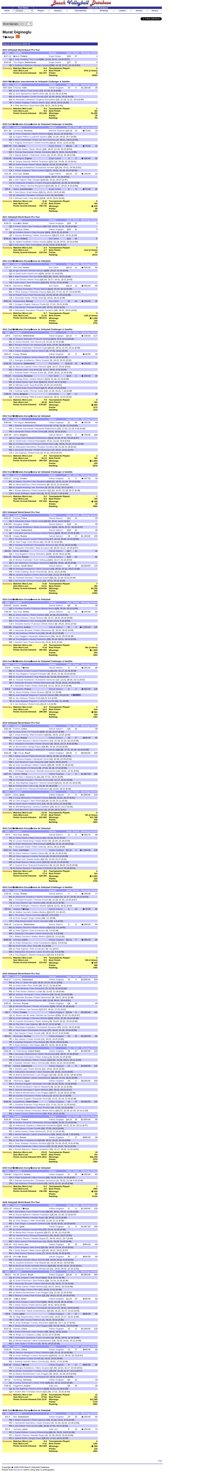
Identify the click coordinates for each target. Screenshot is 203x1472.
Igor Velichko (35, 903)
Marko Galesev (37, 615)
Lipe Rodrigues (35, 226)
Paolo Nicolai (35, 642)
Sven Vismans (39, 366)
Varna (16, 394)
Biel (15, 1417)
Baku (15, 850)
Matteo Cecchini (23, 481)
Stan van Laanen (23, 366)
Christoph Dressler (24, 578)
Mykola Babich (22, 155)
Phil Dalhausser (35, 1241)
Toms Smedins (33, 282)
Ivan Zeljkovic (32, 1024)
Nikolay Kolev (22, 379)
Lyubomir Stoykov (39, 137)
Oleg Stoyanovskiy (23, 921)
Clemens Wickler (38, 906)
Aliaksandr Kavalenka (45, 749)
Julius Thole (39, 1383)
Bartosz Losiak (35, 991)
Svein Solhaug (40, 560)
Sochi (15, 1137)
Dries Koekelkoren (42, 943)
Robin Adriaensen (24, 844)
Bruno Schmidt (37, 572)
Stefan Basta (21, 149)
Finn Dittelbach (22, 621)
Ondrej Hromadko (24, 289)
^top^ (160, 1461)
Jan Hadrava (21, 453)
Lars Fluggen (21, 636)
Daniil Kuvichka (42, 143)
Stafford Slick (35, 804)
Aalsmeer (17, 336)
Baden (16, 605)
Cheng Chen (21, 786)
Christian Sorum (41, 1371)
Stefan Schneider (43, 152)
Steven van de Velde (25, 1015)
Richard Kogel (40, 348)
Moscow (17, 557)
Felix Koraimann (37, 930)
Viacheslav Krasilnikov (42, 868)
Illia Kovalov (21, 746)
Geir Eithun (21, 90)
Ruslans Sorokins (45, 310)
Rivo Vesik (31, 245)
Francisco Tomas (40, 798)
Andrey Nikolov (37, 379)
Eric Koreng (36, 621)
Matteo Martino (39, 912)
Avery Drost (21, 732)
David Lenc (33, 273)
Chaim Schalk (37, 96)
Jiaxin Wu (27, 982)
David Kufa (21, 273)
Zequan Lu (32, 1334)
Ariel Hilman (33, 542)
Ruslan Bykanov (22, 490)
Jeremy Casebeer (41, 807)
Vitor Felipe (20, 1289)
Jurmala (17, 940)
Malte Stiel (35, 493)
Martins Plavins (22, 1217)
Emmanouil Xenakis (45, 167)
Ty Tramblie (33, 732)
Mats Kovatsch (37, 177)
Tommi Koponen (23, 134)
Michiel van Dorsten (46, 1015)
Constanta (18, 130)
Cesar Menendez (23, 798)
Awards (139, 11)
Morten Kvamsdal (24, 560)
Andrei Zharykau (43, 183)
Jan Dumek (21, 279)
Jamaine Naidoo (23, 575)
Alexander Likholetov (25, 99)
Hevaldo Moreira (39, 1266)
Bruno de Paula (23, 1266)
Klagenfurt (18, 627)
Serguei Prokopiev (38, 674)
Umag (16, 478)
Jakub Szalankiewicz (41, 1078)
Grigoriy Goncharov (24, 143)
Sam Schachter (36, 762)
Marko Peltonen (39, 134)
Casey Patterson (34, 1320)
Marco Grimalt (38, 1063)
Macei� (17, 1256)
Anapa (16, 354)
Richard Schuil (21, 345)
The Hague (18, 62)
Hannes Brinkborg (23, 235)
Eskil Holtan (33, 90)
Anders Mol (20, 1392)
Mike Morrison (21, 105)
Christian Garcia (23, 444)
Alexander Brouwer (23, 450)
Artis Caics (20, 282)
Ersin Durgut (21, 918)
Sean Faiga (21, 542)
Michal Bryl (21, 1232)
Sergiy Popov (35, 746)
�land (16, 56)
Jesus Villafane (42, 994)
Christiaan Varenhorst (39, 563)
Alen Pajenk (20, 180)
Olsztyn (16, 1119)
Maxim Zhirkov (36, 1389)
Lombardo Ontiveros (37, 1223)
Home (7, 11)
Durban (16, 566)
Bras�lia (17, 223)
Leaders (122, 11)
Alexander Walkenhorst (45, 428)
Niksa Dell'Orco (23, 484)
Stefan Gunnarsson (42, 235)
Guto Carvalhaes (23, 765)
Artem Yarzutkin (41, 921)
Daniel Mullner (21, 1432)
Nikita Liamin (36, 862)
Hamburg (17, 1380)
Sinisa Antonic (22, 615)
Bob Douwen (40, 844)
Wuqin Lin (20, 1334)
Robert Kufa (21, 295)
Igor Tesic (33, 382)
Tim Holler (19, 915)
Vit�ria (16, 1299)
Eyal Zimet (35, 105)
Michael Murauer (23, 1006)
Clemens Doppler (24, 759)
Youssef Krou (21, 789)
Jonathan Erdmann (24, 677)
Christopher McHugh (37, 1030)
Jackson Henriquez (24, 994)
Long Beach (18, 1101)
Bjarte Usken (39, 93)
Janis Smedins (44, 952)
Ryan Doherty (21, 1045)
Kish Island (18, 1244)
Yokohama (18, 1081)
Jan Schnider (38, 487)
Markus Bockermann (25, 1075)
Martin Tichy (33, 279)
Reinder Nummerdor (24, 425)
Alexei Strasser (37, 618)
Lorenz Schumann (40, 1323)
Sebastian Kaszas (37, 292)
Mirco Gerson (22, 618)
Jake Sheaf (35, 801)
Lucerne (17, 979)
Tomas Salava (40, 289)
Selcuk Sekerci (38, 102)
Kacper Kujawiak (35, 1232)
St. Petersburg (20, 1051)
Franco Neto (20, 226)
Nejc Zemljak (34, 180)
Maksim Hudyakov (37, 955)
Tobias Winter (41, 841)
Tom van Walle (36, 276)
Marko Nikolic (35, 149)
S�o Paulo (18, 753)
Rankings (104, 11)
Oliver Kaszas (21, 292)
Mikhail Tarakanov (40, 161)
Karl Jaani (19, 245)
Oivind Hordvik (22, 342)
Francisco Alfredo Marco (43, 444)
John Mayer (34, 1045)
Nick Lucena (20, 1241)
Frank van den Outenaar (44, 140)
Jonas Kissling (22, 177)
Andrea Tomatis (38, 856)
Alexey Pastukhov (37, 554)
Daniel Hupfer (33, 859)
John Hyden (21, 768)
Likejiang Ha (30, 777)
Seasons (58, 11)
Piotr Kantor (21, 991)
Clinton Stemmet (40, 575)
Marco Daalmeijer (23, 140)
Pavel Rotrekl (35, 295)
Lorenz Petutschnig (40, 539)
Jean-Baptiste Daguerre (27, 695)
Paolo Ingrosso (22, 856)
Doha (15, 795)
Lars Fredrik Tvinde (36, 1211)
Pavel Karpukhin (39, 490)
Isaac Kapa (21, 1030)
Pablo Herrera (35, 756)
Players (40, 11)
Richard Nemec (36, 270)
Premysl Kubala (34, 307)
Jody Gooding (21, 59)
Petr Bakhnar (22, 1389)
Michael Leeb (21, 198)
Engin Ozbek (55, 56)
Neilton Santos (38, 853)
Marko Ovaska (39, 242)
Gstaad (16, 530)
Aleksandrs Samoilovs (25, 310)
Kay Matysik (40, 677)
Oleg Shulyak (38, 232)
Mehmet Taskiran (57, 130)
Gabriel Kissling (23, 487)
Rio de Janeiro (20, 1274)
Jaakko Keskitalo (23, 242)
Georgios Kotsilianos (24, 167)
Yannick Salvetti (46, 695)
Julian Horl (20, 859)
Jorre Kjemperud (23, 93)
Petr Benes (20, 307)
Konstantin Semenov (44, 545)
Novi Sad (17, 174)
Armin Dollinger (22, 493)
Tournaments (80, 11)
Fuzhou (16, 518)
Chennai (17, 88)
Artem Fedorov (22, 853)
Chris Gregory (22, 801)
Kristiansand (19, 301)
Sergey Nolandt (23, 161)
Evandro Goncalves (25, 1021)
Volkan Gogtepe (22, 102)
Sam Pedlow (38, 1280)
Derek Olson (21, 804)
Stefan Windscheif (46, 1054)
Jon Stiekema (36, 345)
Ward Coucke (21, 276)
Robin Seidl (37, 298)
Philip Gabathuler (24, 1146)
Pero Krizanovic (39, 484)
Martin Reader (22, 96)
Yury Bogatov (21, 554)
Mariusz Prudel (39, 304)
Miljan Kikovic (35, 838)
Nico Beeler (21, 1000)
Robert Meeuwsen (42, 450)
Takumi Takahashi (41, 1087)
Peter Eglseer (22, 930)
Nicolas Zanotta (41, 65)
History (155, 11)
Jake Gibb (19, 1320)
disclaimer (18, 1470)
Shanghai (17, 229)
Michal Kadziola (22, 1078)
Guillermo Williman (23, 65)
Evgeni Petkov (22, 137)
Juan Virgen (20, 1223)
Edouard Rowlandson (37, 438)
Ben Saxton (20, 1033)
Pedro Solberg (21, 572)
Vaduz (16, 189)
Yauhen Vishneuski (45, 897)
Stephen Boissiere (24, 339)
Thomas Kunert (22, 539)
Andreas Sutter (43, 195)
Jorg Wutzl (34, 198)
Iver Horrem (36, 342)
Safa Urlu (53, 1386)
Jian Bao (19, 777)
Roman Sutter (36, 372)
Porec (16, 1012)
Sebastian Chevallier (25, 195)
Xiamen (16, 774)
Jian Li (32, 786)
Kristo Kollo (21, 946)
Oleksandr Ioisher (38, 155)
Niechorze (18, 286)
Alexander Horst (40, 759)
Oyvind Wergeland (36, 186)
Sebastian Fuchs (22, 1268)
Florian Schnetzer (41, 1006)
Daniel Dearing (22, 1229)
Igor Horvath (21, 270)
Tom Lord (33, 59)
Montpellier (18, 689)
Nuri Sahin (54, 238)
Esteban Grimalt (22, 1063)
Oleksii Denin (21, 1438)
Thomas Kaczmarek (24, 152)
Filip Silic (20, 1024)
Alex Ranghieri (39, 481)
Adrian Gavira (21, 756)
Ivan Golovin (21, 903)
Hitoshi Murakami (24, 1087)
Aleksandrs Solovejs (42, 1122)
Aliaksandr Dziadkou (25, 183)
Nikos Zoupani (42, 360)
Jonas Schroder (33, 915)
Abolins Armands (23, 1122)
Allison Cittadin (40, 765)
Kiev (15, 146)
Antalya (16, 667)
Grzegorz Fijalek (22, 304)
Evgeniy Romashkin (46, 99)
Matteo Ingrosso (22, 1420)
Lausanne (17, 363)
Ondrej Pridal (34, 441)
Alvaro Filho (32, 1289)
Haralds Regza (38, 1217)
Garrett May (36, 1229)
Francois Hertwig (42, 339)
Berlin (16, 551)
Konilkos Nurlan (23, 232)
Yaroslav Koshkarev (24, 545)
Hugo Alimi (21, 438)
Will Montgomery (23, 807)
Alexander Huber (22, 298)
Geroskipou (18, 158)
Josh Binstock (21, 762)
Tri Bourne (33, 768)
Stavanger (18, 1036)
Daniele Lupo (21, 642)
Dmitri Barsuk (22, 862)
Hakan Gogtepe (56, 88)
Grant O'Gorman (23, 1280)
